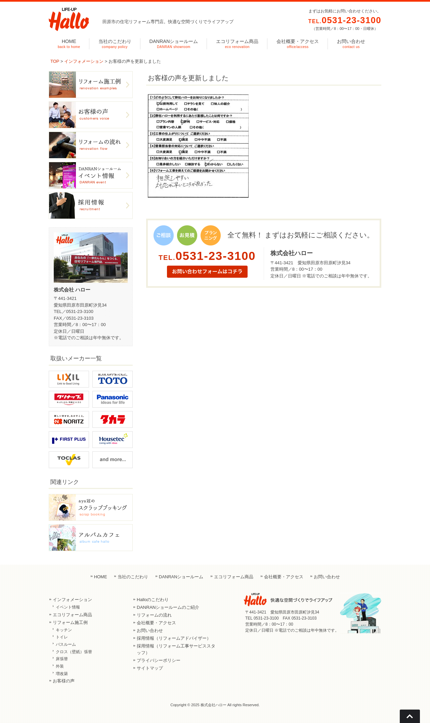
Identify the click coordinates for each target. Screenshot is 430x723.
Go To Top (410, 716)
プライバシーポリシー (158, 660)
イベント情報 (68, 607)
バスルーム (66, 644)
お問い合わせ (327, 576)
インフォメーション (83, 61)
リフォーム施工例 (70, 622)
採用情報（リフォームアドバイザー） (174, 638)
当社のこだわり (133, 576)
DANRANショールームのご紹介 (168, 607)
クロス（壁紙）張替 (74, 651)
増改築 (62, 673)
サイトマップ (150, 668)
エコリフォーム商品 (233, 576)
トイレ (62, 637)
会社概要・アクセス (283, 576)
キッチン (64, 630)
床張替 (62, 659)
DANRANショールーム (181, 576)
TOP (54, 61)
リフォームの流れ (154, 615)
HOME (100, 576)
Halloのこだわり (153, 599)
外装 (60, 666)
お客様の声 (64, 680)
